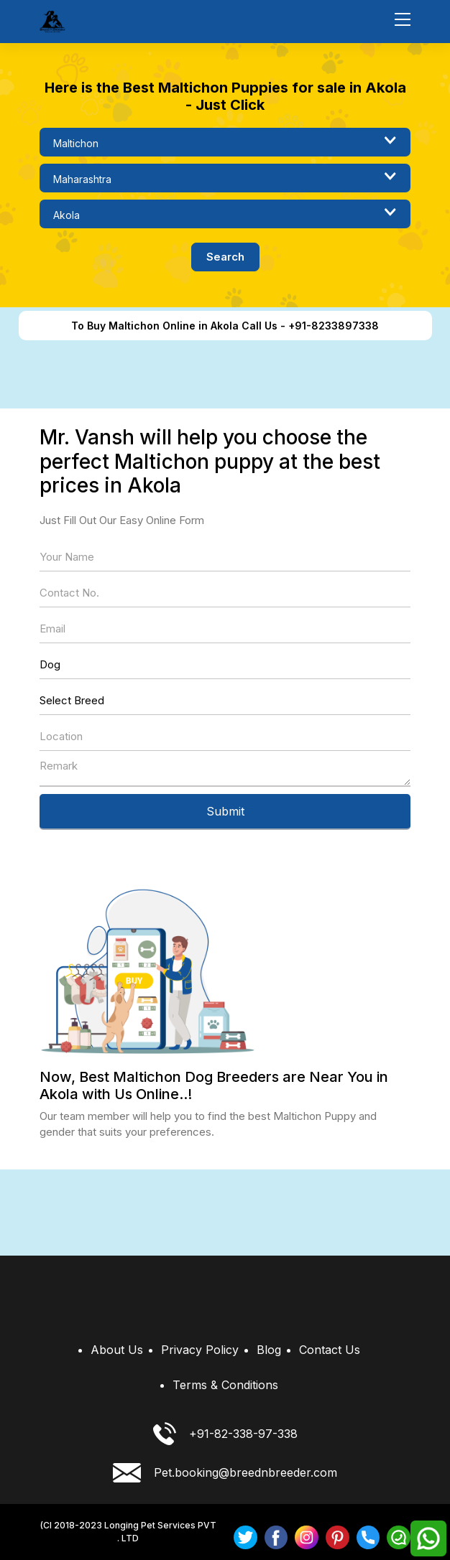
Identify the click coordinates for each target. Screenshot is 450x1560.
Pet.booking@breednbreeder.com (225, 1472)
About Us (117, 1349)
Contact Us (329, 1349)
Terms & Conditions (225, 1385)
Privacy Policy (200, 1349)
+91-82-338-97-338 (225, 1433)
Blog (269, 1349)
